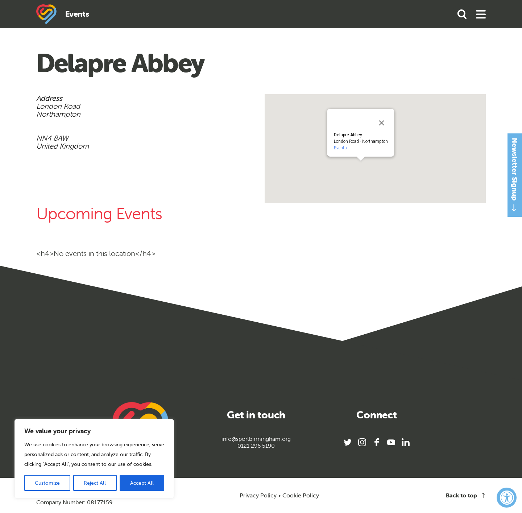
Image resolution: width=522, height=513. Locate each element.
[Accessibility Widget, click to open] (507, 498)
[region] (94, 458)
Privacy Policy (258, 495)
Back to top (466, 495)
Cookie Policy (300, 495)
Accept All (142, 483)
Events (340, 147)
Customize (47, 483)
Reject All (95, 483)
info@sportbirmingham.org (256, 438)
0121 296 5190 (256, 445)
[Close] (381, 123)
